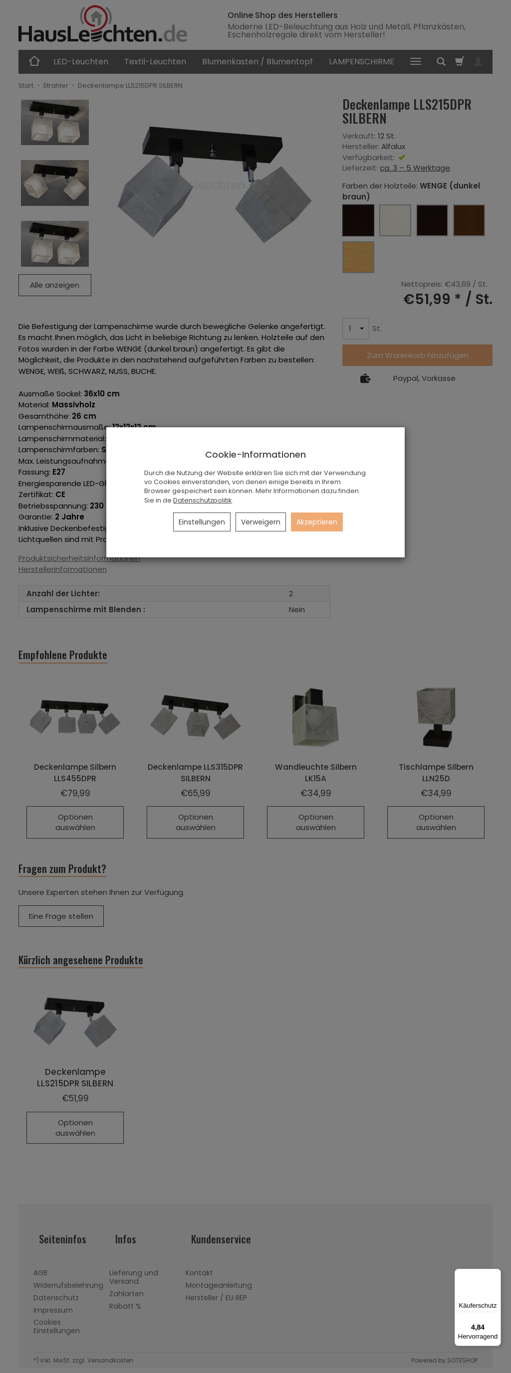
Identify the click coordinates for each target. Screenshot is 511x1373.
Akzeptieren (316, 522)
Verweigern (260, 522)
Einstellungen (202, 522)
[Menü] (495, 1275)
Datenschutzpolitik (202, 500)
